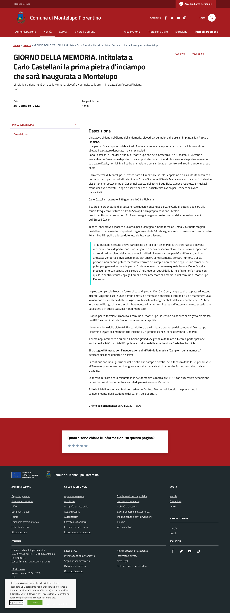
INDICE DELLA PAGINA (44, 125)
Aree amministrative (22, 501)
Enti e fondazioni (20, 527)
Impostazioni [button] (16, 602)
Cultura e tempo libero (76, 527)
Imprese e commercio (128, 501)
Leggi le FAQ (70, 551)
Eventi (173, 533)
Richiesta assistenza (75, 566)
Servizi (63, 31)
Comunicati (175, 501)
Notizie (173, 496)
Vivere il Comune (85, 31)
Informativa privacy (127, 556)
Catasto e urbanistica (75, 522)
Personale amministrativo (25, 522)
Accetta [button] (34, 602)
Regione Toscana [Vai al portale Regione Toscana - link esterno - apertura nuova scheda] (22, 3)
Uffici (14, 506)
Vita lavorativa (124, 527)
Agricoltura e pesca (74, 496)
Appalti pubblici (72, 511)
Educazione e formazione (77, 532)
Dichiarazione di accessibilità (132, 566)
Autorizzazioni (71, 517)
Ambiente (69, 501)
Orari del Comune (73, 571)
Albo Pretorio (132, 31)
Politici (15, 517)
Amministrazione (25, 31)
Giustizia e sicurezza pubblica (132, 496)
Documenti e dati (21, 511)
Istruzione (181, 31)
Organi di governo (21, 496)
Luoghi (173, 528)
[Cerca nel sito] (212, 18)
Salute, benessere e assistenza (133, 511)
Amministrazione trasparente (132, 551)
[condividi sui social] (178, 53)
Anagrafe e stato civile (76, 506)
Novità (48, 31)
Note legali (122, 561)
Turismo (121, 522)
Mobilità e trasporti (127, 506)
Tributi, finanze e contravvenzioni (134, 517)
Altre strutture (19, 532)
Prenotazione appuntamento (79, 556)
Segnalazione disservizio (77, 561)
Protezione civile (158, 31)
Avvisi (173, 506)
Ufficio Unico (18, 569)
